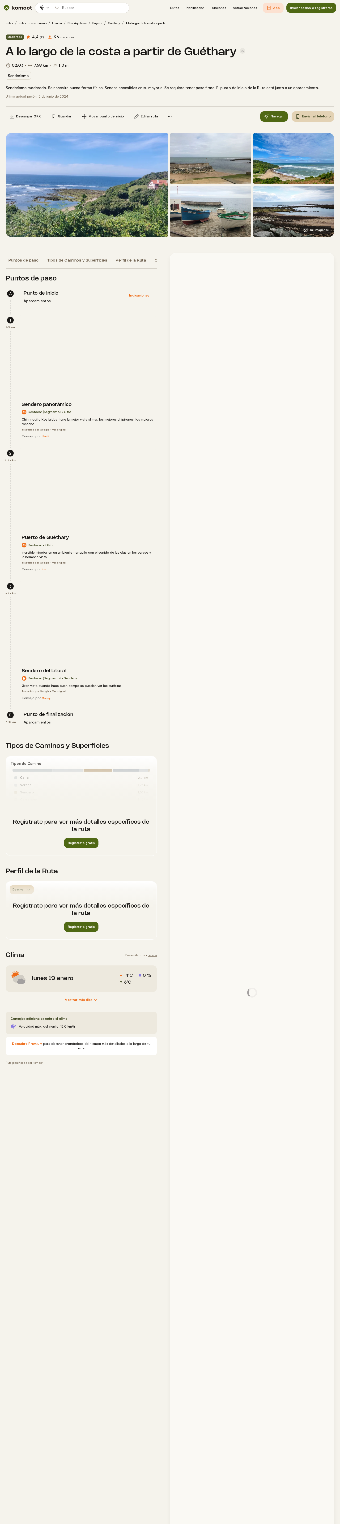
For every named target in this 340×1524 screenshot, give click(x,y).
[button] (174, 8)
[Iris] (44, 569)
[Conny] (46, 698)
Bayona (97, 23)
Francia (57, 23)
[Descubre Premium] (27, 1044)
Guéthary (114, 23)
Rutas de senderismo (33, 23)
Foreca (152, 955)
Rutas (9, 23)
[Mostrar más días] (81, 1000)
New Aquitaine (77, 23)
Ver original (59, 429)
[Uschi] (45, 436)
